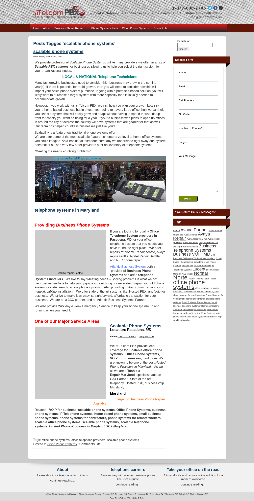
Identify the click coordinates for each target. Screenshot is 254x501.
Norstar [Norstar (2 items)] (201, 279)
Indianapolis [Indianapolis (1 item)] (187, 271)
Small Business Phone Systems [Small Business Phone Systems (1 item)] (196, 308)
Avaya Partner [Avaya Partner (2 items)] (194, 235)
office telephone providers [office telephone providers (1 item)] (207, 294)
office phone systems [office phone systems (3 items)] (189, 290)
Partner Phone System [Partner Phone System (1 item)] (207, 297)
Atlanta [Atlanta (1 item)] (176, 236)
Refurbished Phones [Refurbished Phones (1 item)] (195, 305)
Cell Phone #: (187, 100)
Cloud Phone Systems (136, 28)
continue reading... (62, 480)
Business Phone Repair (70, 28)
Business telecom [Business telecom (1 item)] (189, 252)
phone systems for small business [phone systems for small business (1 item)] (189, 301)
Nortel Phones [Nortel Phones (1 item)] (196, 284)
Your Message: (187, 156)
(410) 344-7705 (146, 336)
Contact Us (160, 28)
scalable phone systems (58, 51)
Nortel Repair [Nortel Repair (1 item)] (210, 284)
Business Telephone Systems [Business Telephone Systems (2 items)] (194, 254)
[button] (37, 181)
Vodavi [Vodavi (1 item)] (194, 319)
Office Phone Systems (62, 444)
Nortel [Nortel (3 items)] (181, 283)
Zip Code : (185, 114)
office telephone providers (88, 440)
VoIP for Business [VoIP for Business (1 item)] (207, 319)
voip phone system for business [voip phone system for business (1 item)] (202, 322)
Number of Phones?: (191, 128)
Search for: (184, 41)
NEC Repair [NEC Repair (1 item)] (187, 280)
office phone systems (56, 440)
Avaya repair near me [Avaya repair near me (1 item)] (197, 245)
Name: (183, 72)
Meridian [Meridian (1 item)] (177, 280)
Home (35, 28)
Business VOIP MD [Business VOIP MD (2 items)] (191, 260)
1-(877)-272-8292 (127, 336)
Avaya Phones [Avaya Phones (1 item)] (190, 240)
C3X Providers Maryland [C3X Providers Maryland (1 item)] (203, 264)
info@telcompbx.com (206, 17)
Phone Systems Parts (104, 28)
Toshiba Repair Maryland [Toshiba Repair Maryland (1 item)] (194, 315)
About (46, 28)
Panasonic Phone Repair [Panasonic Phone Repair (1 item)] (185, 297)
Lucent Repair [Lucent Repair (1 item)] (212, 275)
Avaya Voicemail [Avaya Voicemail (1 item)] (190, 248)
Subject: (183, 142)
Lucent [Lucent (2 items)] (198, 274)
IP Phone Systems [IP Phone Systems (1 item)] (202, 271)
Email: (182, 86)
